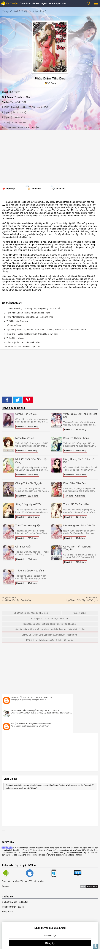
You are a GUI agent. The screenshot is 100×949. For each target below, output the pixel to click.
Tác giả (24, 881)
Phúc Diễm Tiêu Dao (74, 483)
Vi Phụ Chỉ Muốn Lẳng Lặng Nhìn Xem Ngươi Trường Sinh (49, 635)
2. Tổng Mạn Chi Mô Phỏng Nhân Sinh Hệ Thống (27, 313)
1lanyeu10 (15, 697)
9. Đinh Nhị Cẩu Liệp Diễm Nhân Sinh (22, 342)
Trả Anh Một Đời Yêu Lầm (29, 570)
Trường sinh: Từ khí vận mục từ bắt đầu (49, 618)
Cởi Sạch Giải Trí (24, 546)
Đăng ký (50, 943)
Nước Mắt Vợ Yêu (25, 438)
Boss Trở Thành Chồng (76, 438)
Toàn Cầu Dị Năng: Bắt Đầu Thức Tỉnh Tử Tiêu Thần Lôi (49, 624)
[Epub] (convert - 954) (14, 117)
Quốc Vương (79, 613)
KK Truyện (12, 3)
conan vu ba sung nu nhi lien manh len (34, 724)
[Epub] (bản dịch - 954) (15, 112)
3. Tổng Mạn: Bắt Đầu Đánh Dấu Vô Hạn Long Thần (28, 317)
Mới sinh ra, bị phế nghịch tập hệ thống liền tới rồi (49, 640)
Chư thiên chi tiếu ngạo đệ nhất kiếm (31, 613)
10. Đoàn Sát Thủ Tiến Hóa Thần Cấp (22, 346)
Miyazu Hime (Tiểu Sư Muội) (22, 710)
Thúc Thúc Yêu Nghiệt (27, 525)
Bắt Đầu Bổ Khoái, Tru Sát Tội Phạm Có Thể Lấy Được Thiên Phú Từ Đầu (50, 629)
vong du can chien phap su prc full (37, 697)
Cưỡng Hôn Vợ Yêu (26, 414)
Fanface (6, 886)
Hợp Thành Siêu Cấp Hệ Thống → (81, 600)
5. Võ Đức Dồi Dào (13, 325)
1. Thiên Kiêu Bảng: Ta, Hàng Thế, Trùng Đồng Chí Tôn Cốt (32, 308)
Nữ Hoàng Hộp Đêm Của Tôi (79, 525)
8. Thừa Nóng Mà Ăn (14, 338)
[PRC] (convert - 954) (37, 107)
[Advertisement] (50, 156)
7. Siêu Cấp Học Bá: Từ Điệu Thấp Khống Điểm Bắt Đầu (30, 334)
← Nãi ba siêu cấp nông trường (17, 600)
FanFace (62, 785)
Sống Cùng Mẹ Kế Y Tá (28, 504)
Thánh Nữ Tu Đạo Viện (76, 504)
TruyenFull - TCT (18, 102)
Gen (12, 724)
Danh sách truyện (10, 881)
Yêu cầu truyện (36, 881)
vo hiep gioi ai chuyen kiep (48, 710)
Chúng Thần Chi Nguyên (29, 483)
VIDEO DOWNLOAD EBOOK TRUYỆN (20, 127)
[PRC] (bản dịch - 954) (14, 107)
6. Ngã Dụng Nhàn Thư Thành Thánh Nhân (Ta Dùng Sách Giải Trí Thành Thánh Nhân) (45, 329)
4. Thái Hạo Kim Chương (16, 321)
